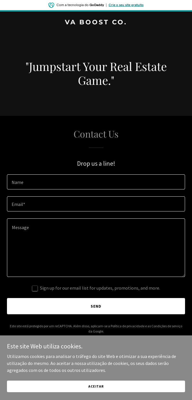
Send (96, 306)
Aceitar (96, 386)
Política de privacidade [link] (128, 326)
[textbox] (96, 181)
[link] (96, 22)
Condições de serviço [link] (166, 326)
